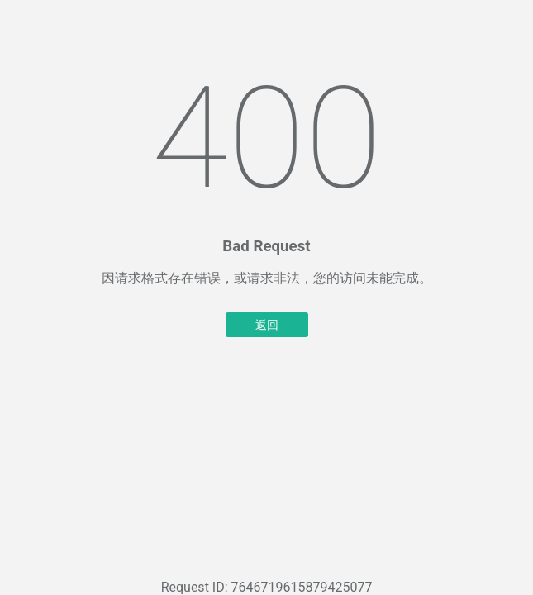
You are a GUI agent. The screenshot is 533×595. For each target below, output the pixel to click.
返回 (266, 324)
